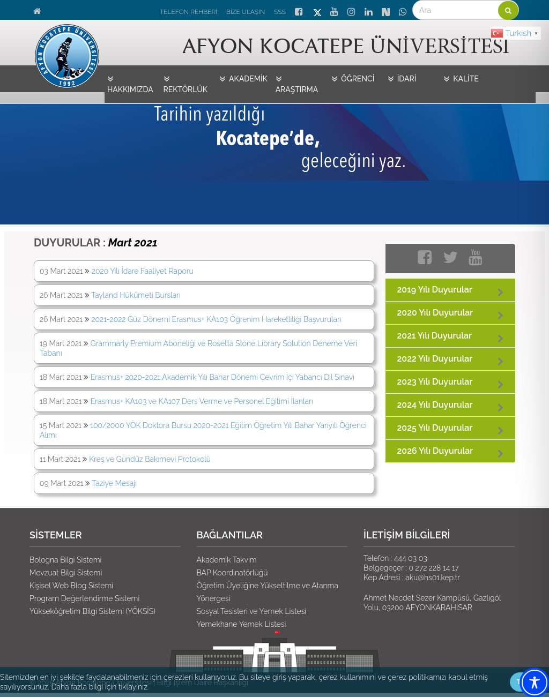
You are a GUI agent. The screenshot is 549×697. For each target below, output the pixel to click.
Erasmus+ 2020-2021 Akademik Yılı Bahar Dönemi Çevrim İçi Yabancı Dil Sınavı (222, 377)
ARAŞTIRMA (297, 84)
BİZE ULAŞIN (245, 12)
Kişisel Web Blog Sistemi (71, 585)
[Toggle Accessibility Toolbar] (534, 682)
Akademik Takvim (227, 560)
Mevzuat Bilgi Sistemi (65, 572)
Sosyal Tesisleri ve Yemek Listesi (252, 611)
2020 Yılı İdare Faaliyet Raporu (143, 271)
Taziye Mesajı (114, 483)
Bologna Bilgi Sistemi (65, 560)
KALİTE (461, 79)
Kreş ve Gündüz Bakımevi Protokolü (150, 459)
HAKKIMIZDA (130, 84)
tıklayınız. (133, 687)
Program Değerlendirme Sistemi (84, 598)
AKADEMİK (243, 79)
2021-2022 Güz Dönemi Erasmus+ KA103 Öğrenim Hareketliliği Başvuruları (216, 319)
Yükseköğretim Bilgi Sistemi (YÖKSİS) (92, 611)
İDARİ (402, 79)
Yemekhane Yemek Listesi (241, 624)
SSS (280, 12)
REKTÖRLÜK (185, 84)
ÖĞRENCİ (352, 79)
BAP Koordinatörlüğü (232, 572)
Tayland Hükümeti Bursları (136, 295)
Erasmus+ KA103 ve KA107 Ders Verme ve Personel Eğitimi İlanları (202, 401)
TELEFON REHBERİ (188, 12)
